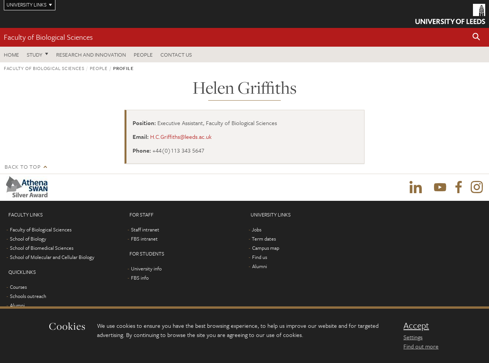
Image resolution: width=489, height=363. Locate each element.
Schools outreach (28, 296)
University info (146, 268)
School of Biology (28, 239)
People (143, 54)
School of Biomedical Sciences (41, 248)
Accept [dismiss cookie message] (416, 325)
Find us (259, 257)
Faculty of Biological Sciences (48, 37)
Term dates (264, 239)
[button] (476, 37)
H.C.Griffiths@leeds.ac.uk (181, 136)
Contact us (176, 54)
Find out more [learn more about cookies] (421, 346)
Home (11, 54)
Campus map (265, 248)
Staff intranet (145, 229)
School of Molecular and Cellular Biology (52, 257)
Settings (413, 337)
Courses (18, 287)
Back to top (22, 167)
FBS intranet (144, 239)
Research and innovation (91, 54)
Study (34, 54)
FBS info (140, 278)
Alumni (17, 305)
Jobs (256, 229)
